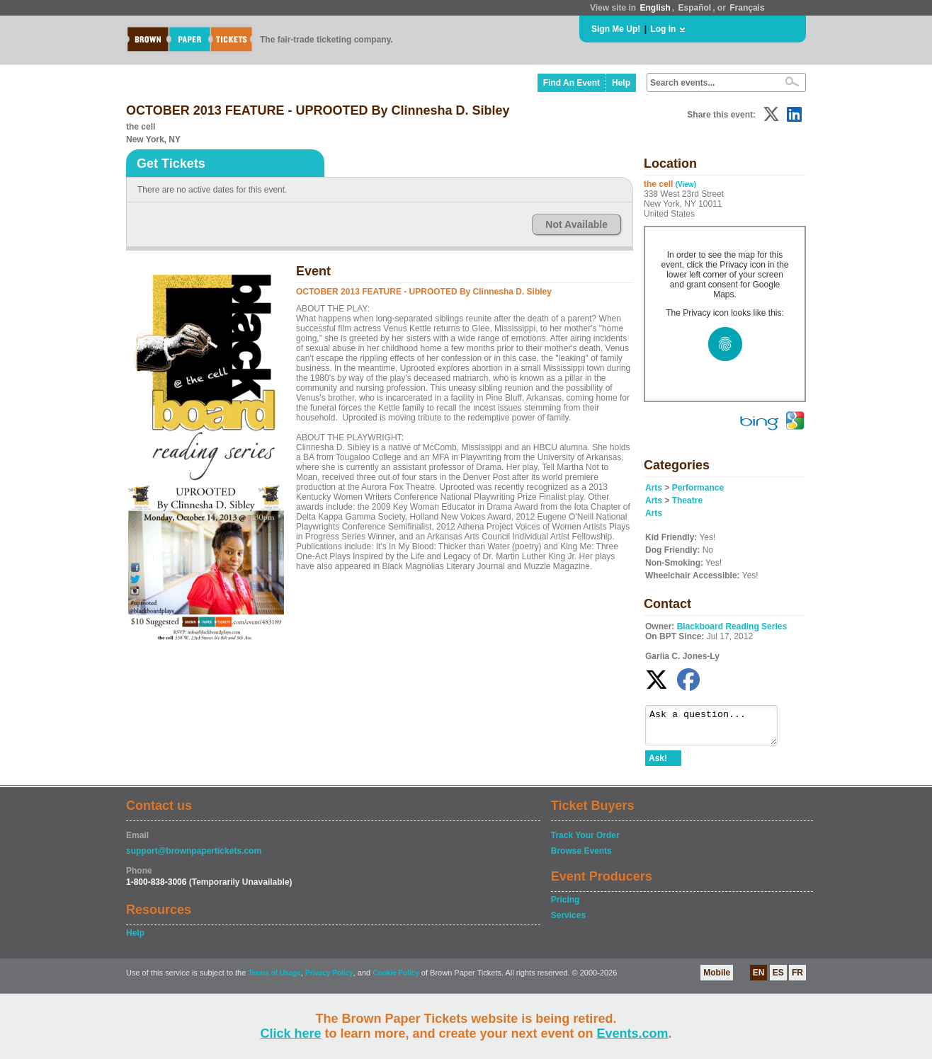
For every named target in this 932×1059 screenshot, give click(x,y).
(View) (686, 184)
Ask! (658, 764)
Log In (663, 29)
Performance (698, 488)
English (655, 8)
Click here (290, 1033)
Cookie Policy (396, 979)
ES (778, 979)
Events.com (633, 1033)
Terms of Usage (274, 979)
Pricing (565, 906)
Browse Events (581, 857)
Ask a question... (718, 728)
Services (568, 922)
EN (759, 979)
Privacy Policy (329, 979)
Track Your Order (585, 842)
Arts (653, 488)
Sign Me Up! (615, 29)
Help (621, 83)
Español (695, 8)
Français (746, 8)
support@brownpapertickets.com (193, 857)
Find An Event (571, 83)
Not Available (576, 224)
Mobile (716, 979)
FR (797, 979)
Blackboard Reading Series (732, 626)
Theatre (687, 500)
